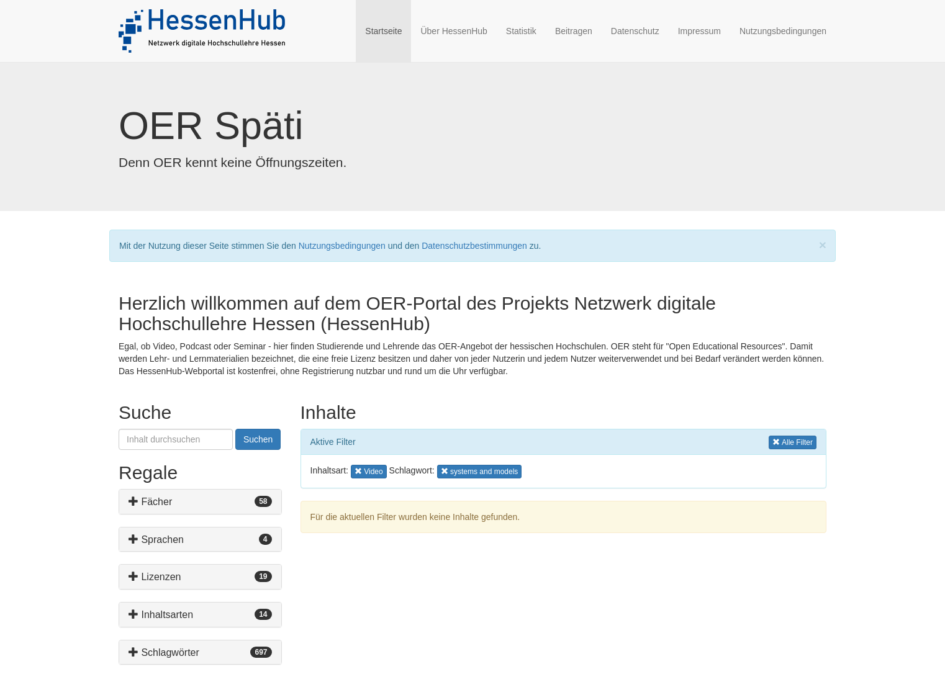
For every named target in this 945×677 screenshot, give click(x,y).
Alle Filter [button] (792, 441)
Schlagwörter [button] (164, 652)
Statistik (521, 31)
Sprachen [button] (156, 539)
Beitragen (573, 31)
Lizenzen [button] (155, 577)
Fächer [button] (150, 501)
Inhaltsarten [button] (161, 614)
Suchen (258, 439)
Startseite (388, 30)
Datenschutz (635, 31)
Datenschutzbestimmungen (474, 246)
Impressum (699, 31)
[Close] (822, 244)
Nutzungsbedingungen (782, 31)
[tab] (200, 502)
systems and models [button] (479, 470)
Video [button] (371, 470)
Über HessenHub (453, 31)
